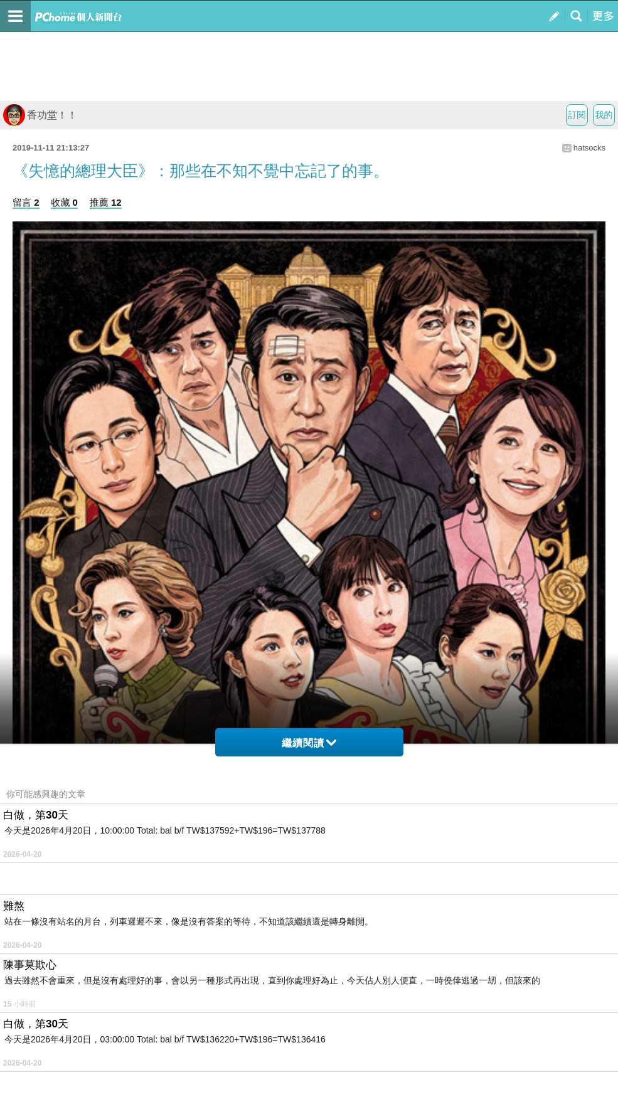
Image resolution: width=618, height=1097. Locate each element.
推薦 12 (106, 202)
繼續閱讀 (309, 743)
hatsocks (589, 147)
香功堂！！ (40, 115)
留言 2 (26, 202)
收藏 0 (64, 202)
